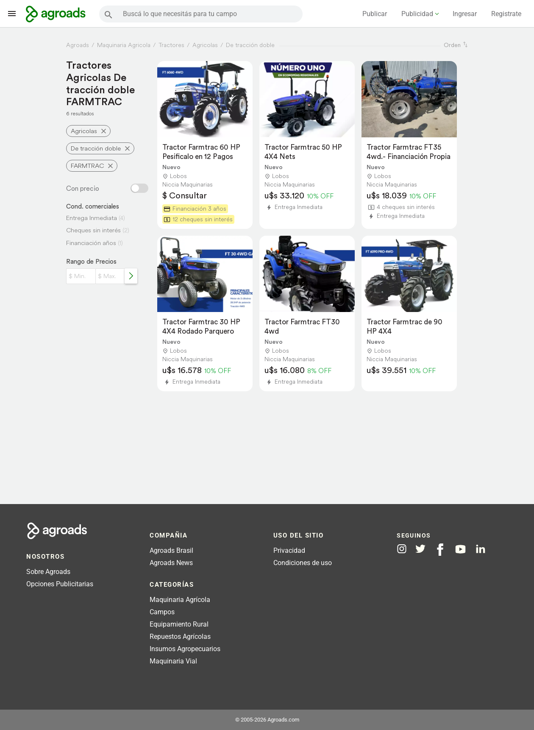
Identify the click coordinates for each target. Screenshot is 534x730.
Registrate (506, 14)
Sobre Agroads (48, 572)
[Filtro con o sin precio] (139, 188)
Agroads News (171, 563)
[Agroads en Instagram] (401, 548)
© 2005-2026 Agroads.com (267, 719)
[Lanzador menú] (11, 13)
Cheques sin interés (93, 230)
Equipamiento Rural (179, 624)
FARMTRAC (87, 166)
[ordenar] (465, 45)
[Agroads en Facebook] (440, 549)
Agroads (77, 45)
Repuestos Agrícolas (180, 636)
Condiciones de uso (302, 563)
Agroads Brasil (171, 550)
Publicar (374, 14)
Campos (162, 612)
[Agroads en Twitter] (420, 548)
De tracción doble (96, 148)
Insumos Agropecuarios (185, 649)
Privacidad (289, 550)
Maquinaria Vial (173, 661)
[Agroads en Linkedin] (480, 549)
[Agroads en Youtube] (460, 549)
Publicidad (417, 14)
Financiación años (91, 243)
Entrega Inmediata (91, 218)
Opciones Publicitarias (59, 584)
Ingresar (465, 14)
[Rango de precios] (131, 276)
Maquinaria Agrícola (180, 600)
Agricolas (84, 131)
